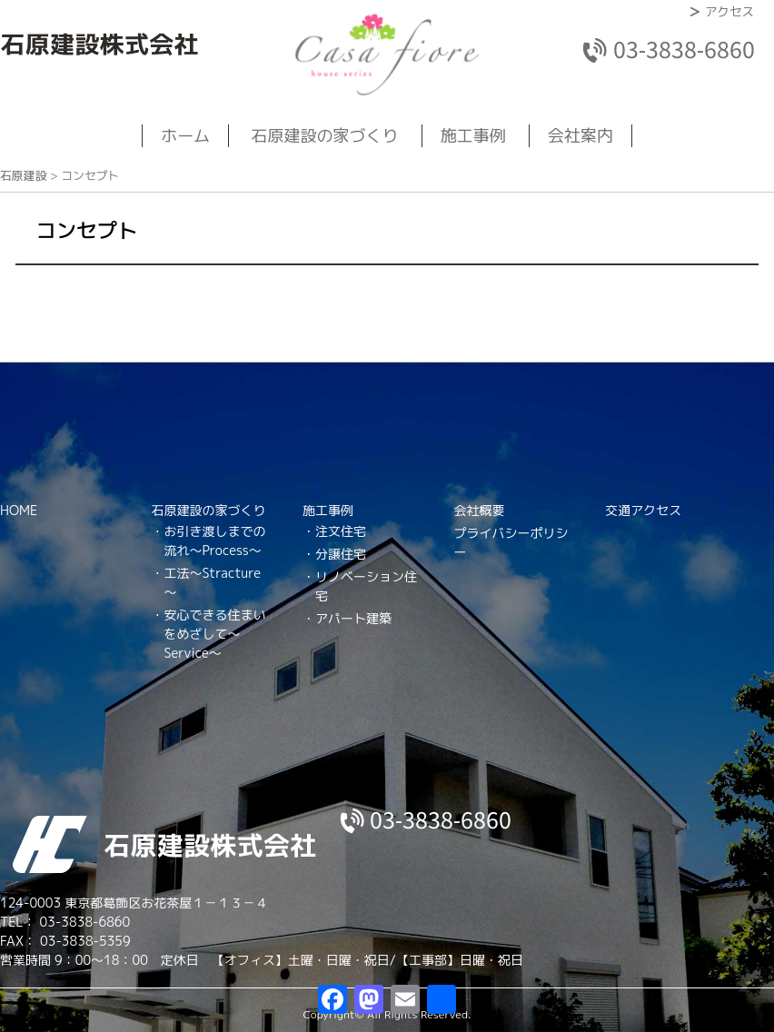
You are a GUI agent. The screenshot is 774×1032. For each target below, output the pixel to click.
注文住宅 (340, 531)
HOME (18, 510)
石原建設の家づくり (325, 135)
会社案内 (580, 135)
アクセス (729, 11)
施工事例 (473, 135)
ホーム (185, 135)
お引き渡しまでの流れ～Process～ (215, 540)
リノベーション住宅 (366, 586)
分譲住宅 (340, 553)
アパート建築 (353, 618)
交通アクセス (643, 510)
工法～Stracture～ (212, 582)
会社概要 (479, 510)
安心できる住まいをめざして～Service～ (215, 633)
